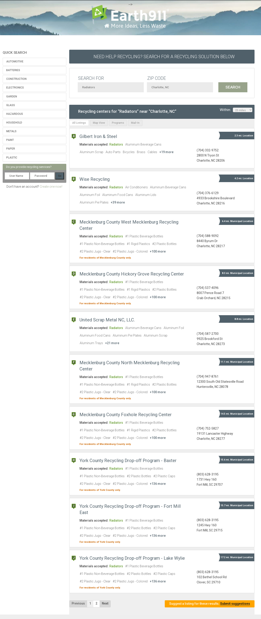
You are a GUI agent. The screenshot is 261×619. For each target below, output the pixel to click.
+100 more (158, 251)
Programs (118, 122)
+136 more (158, 483)
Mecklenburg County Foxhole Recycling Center (125, 414)
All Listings (79, 122)
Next (105, 603)
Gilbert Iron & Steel (98, 136)
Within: (236, 109)
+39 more (118, 202)
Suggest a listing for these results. (209, 604)
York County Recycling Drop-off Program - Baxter (128, 460)
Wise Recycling (94, 179)
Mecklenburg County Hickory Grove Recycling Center (131, 274)
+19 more (166, 152)
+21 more (112, 343)
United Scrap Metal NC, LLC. (107, 320)
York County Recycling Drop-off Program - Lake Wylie (132, 558)
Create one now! (51, 186)
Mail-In (135, 122)
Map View (99, 122)
